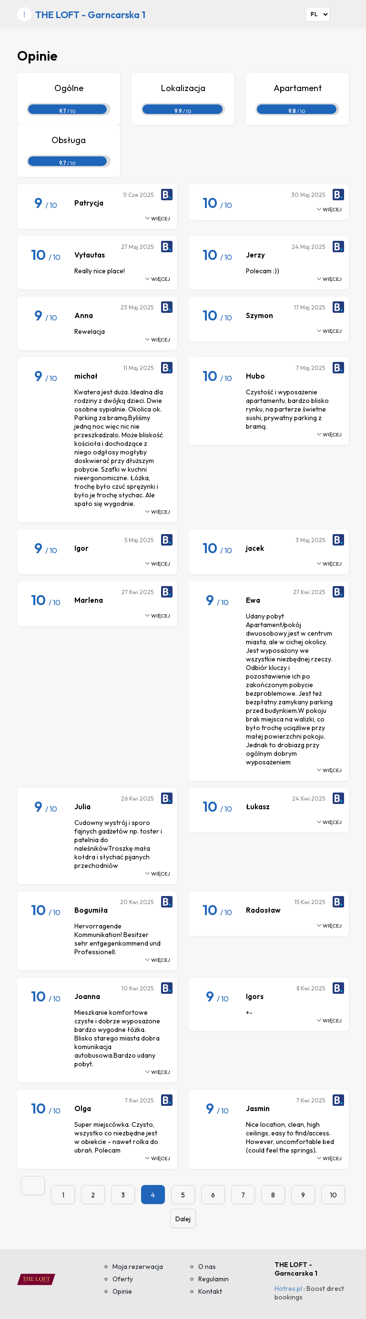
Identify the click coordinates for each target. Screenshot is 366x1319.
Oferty (122, 1279)
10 (333, 1195)
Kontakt (210, 1291)
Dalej (183, 1219)
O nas (207, 1266)
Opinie (122, 1291)
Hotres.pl (288, 1288)
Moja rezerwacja (137, 1266)
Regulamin (213, 1279)
